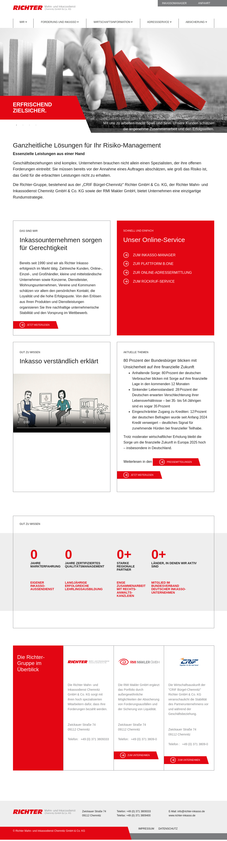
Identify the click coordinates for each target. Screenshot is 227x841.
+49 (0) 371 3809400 (138, 815)
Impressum (146, 828)
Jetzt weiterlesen (38, 325)
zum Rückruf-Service (154, 281)
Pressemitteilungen (179, 462)
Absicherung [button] (196, 22)
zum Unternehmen (139, 755)
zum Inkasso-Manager (154, 255)
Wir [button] (23, 22)
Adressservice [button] (159, 22)
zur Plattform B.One (153, 264)
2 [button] (23, 125)
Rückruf (137, 3)
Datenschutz (167, 828)
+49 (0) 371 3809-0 (144, 739)
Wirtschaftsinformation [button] (113, 22)
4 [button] (36, 125)
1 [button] (16, 125)
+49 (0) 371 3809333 (95, 739)
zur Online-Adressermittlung (162, 272)
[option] (113, 79)
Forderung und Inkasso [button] (60, 22)
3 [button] (29, 125)
